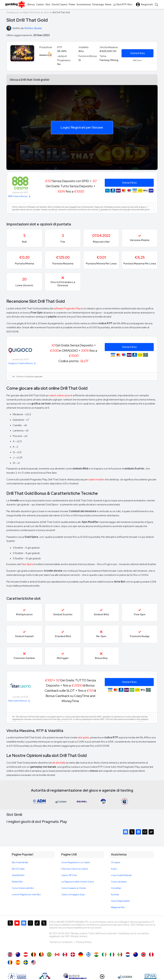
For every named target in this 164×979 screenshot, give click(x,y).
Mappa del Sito (118, 907)
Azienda (115, 894)
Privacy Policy (83, 942)
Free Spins (27, 564)
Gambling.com (13, 12)
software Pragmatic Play (67, 308)
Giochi (46, 12)
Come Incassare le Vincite (73, 888)
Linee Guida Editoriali (121, 875)
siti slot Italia (59, 762)
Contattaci (116, 888)
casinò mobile (96, 479)
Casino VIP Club (69, 875)
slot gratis (83, 737)
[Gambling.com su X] (10, 934)
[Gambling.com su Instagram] (30, 934)
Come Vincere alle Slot (23, 888)
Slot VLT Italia (18, 868)
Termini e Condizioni (61, 942)
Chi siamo (115, 862)
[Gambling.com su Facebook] (23, 934)
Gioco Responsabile (120, 901)
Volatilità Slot (18, 875)
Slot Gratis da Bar (20, 862)
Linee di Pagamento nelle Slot (26, 894)
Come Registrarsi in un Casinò (75, 862)
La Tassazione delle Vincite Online (77, 881)
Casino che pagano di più (73, 894)
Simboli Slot (17, 881)
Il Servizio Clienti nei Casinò (74, 868)
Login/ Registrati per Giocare (82, 127)
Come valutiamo (119, 881)
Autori (114, 868)
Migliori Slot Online (31, 12)
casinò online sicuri (59, 395)
